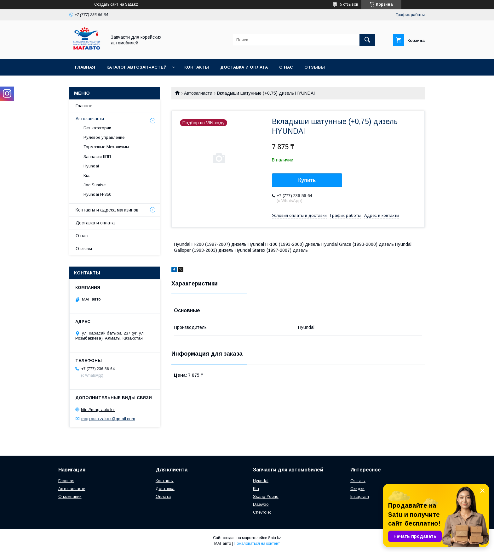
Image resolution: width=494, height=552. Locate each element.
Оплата (163, 496)
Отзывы (314, 67)
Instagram (359, 496)
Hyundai (91, 166)
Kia (86, 175)
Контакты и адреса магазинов (107, 209)
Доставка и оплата (244, 67)
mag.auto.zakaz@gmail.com (108, 418)
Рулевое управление (103, 137)
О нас (286, 67)
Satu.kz (274, 538)
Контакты (196, 67)
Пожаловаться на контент (257, 543)
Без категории (97, 128)
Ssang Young (266, 496)
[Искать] (367, 40)
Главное (84, 105)
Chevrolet (262, 512)
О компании (70, 496)
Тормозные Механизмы (106, 146)
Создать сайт (106, 4)
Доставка (165, 488)
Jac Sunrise (94, 185)
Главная (85, 67)
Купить (307, 180)
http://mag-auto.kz (98, 409)
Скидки (357, 488)
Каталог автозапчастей (136, 67)
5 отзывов (349, 4)
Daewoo (261, 504)
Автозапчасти (198, 93)
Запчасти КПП (97, 156)
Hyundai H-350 (97, 194)
